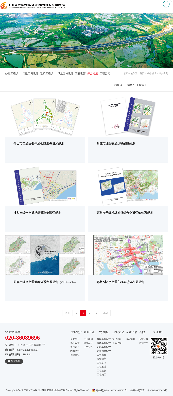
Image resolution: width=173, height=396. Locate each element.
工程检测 (129, 85)
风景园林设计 (65, 73)
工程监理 (117, 85)
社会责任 (75, 355)
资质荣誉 (75, 347)
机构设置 (75, 343)
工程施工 (141, 85)
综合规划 (92, 73)
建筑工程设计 (48, 73)
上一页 (76, 313)
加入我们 (130, 339)
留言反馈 (15, 361)
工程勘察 (80, 73)
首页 (142, 73)
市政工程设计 (30, 73)
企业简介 (75, 339)
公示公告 (88, 347)
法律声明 (143, 343)
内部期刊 (75, 351)
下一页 (96, 313)
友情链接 (143, 339)
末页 (105, 313)
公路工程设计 (13, 73)
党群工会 (88, 343)
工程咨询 (105, 73)
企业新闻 (88, 339)
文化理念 (116, 339)
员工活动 (116, 343)
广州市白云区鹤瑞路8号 (32, 344)
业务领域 (151, 73)
